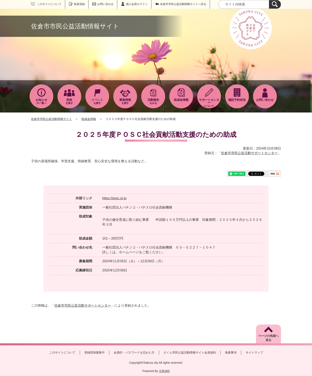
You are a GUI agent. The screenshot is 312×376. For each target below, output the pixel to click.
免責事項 (231, 352)
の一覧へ (41, 101)
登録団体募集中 (94, 352)
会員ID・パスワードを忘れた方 (134, 352)
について (209, 102)
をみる (153, 101)
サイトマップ (254, 352)
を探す (69, 101)
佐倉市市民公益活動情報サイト (51, 119)
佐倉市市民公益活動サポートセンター (249, 153)
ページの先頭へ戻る (268, 338)
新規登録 (79, 4)
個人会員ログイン (137, 4)
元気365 (164, 371)
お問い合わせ (105, 4)
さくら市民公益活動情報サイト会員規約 (189, 352)
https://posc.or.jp (114, 198)
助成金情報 (88, 119)
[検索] (275, 4)
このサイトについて (49, 4)
